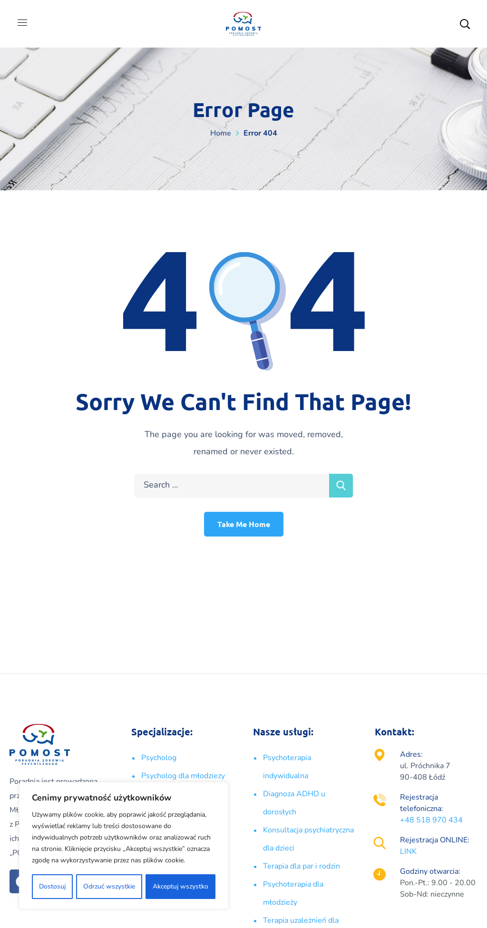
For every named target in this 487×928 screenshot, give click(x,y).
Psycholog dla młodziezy (183, 776)
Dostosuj (52, 886)
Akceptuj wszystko (180, 886)
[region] (123, 845)
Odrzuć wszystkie (109, 886)
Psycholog (158, 757)
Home (220, 133)
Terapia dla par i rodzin (301, 866)
